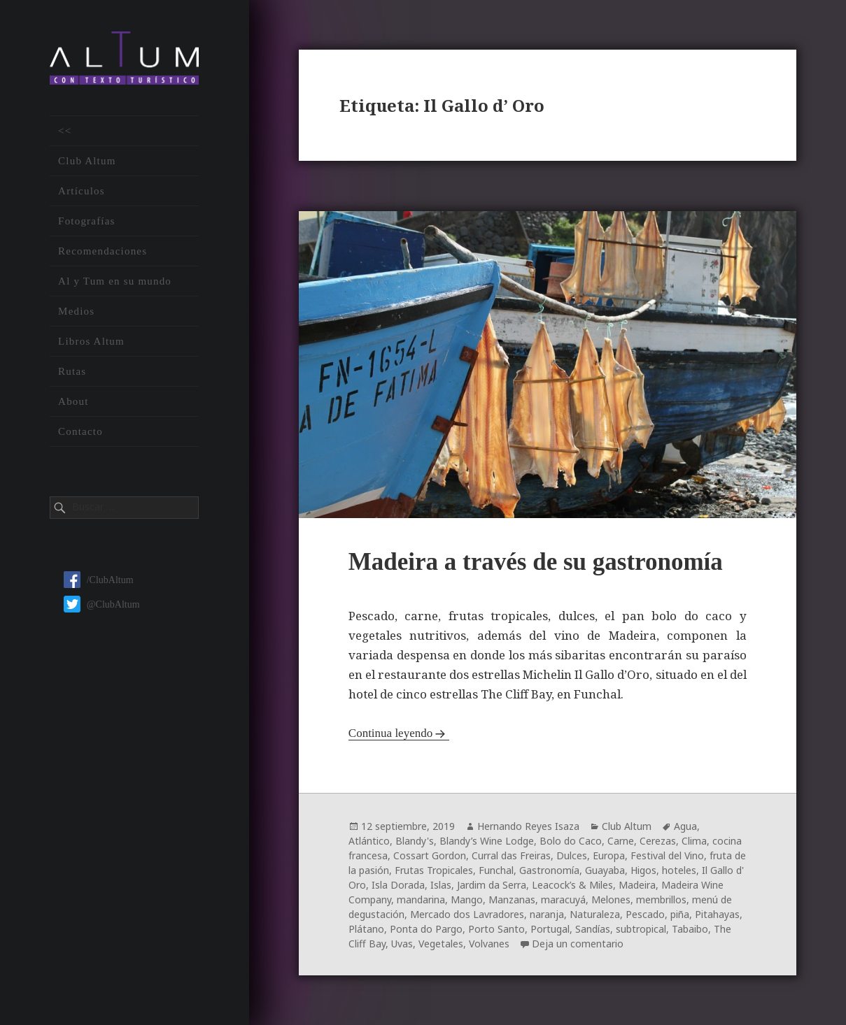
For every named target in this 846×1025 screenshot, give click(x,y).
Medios (76, 311)
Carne (620, 840)
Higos (643, 870)
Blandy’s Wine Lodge (486, 840)
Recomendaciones (102, 251)
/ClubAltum (99, 580)
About (73, 402)
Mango (467, 899)
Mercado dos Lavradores (467, 914)
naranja (547, 914)
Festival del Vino (667, 855)
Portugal (550, 929)
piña (679, 914)
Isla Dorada (398, 884)
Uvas (402, 943)
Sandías (592, 929)
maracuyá (563, 899)
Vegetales (440, 943)
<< (64, 131)
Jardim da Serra (491, 884)
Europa (609, 855)
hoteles (679, 870)
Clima (694, 840)
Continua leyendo (390, 733)
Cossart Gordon (429, 855)
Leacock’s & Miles (572, 884)
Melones (610, 899)
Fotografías (86, 221)
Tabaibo (690, 929)
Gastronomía (549, 870)
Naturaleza (595, 914)
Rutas (72, 372)
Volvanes (489, 943)
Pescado (645, 914)
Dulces (571, 855)
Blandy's (414, 840)
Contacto (80, 432)
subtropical (641, 929)
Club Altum (86, 161)
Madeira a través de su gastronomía (535, 561)
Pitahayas (717, 914)
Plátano (366, 929)
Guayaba (605, 870)
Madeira (637, 884)
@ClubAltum (102, 605)
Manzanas (511, 899)
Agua (685, 826)
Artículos (81, 191)
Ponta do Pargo (426, 929)
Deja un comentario (577, 943)
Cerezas (658, 840)
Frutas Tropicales (434, 870)
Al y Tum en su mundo (114, 281)
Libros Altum (91, 341)
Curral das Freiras (511, 855)
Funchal (496, 870)
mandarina (421, 899)
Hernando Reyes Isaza (528, 826)
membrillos (661, 899)
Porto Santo (496, 929)
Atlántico (369, 840)
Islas (440, 884)
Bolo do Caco (571, 840)
